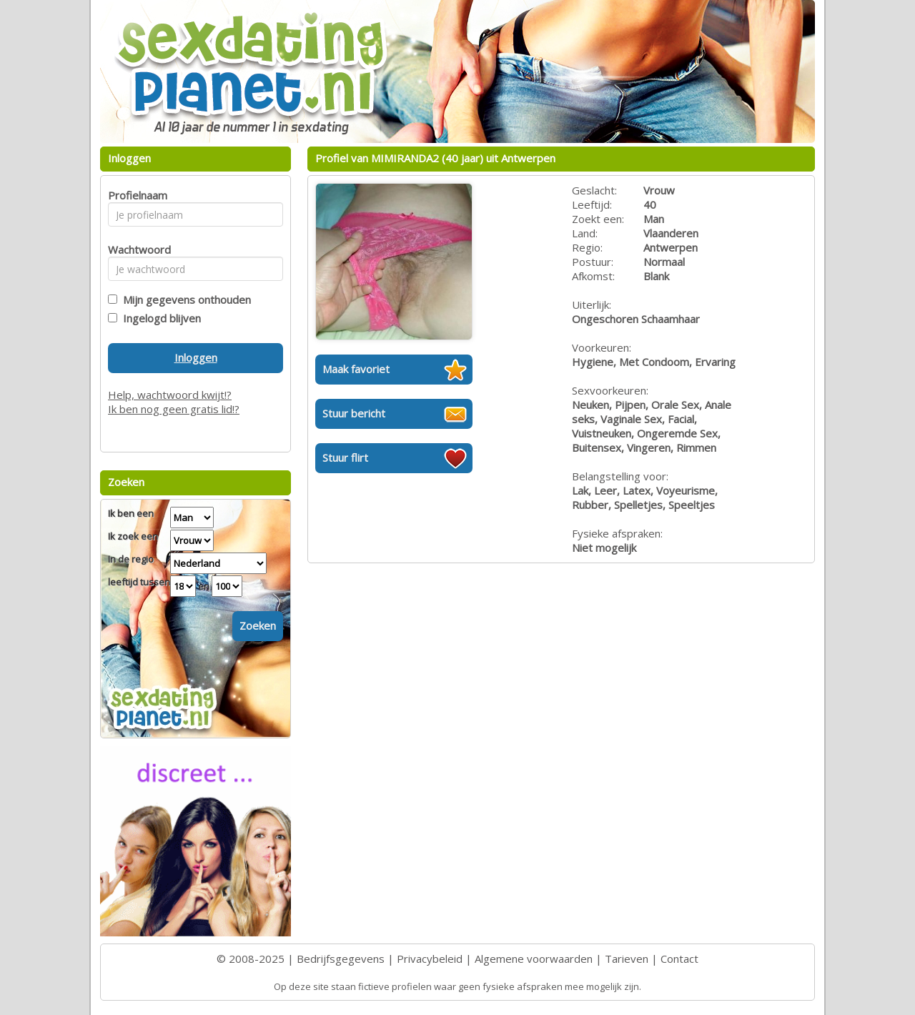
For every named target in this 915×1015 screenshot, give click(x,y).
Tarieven (626, 958)
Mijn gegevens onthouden (184, 299)
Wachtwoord (135, 249)
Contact (679, 958)
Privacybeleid (430, 958)
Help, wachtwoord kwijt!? (170, 394)
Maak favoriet (356, 369)
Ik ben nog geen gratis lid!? (173, 409)
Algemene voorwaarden (534, 958)
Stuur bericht (353, 413)
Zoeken (257, 625)
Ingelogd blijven (159, 318)
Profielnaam (135, 195)
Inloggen (195, 357)
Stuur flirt (345, 457)
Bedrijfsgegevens (341, 958)
